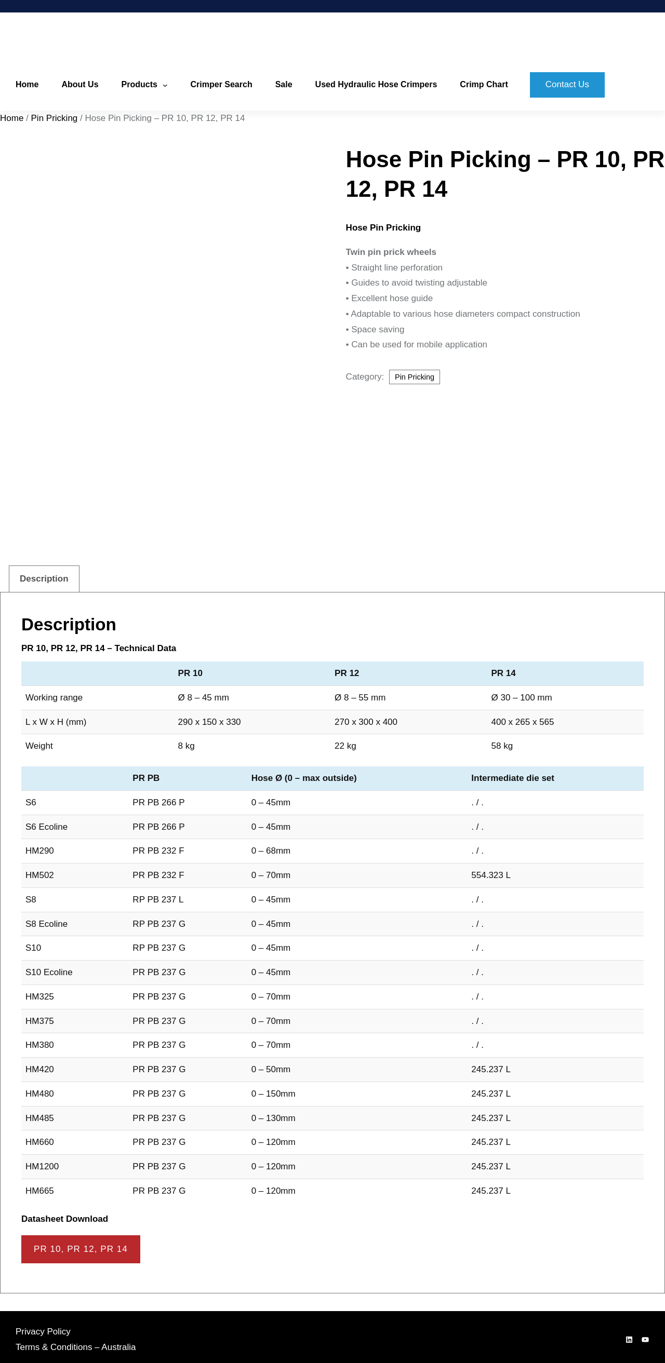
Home (11, 118)
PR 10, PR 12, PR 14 (81, 1244)
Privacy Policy (43, 1326)
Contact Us (567, 84)
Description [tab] (44, 574)
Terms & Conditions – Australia (76, 1342)
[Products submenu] (165, 85)
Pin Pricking (54, 118)
